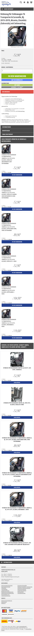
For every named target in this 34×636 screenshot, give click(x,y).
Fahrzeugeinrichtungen (7, 585)
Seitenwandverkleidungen (7, 593)
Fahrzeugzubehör (22, 589)
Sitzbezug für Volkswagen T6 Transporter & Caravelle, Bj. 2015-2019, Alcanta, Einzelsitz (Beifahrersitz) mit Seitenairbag (9, 159)
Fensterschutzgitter (22, 585)
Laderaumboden (5, 590)
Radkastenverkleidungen (7, 592)
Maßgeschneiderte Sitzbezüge (25, 587)
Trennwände (4, 589)
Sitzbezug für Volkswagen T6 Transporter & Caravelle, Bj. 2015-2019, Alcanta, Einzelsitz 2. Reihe (9, 258)
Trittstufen (3, 588)
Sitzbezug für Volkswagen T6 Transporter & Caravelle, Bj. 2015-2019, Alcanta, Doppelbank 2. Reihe (9, 290)
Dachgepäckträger (5, 587)
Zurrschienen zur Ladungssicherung (5, 595)
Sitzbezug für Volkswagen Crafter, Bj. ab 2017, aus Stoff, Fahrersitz (17, 368)
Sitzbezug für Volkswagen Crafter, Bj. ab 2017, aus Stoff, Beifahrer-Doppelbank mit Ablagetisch (17, 543)
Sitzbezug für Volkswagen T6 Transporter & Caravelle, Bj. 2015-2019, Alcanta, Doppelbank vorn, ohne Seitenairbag (9, 227)
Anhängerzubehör (22, 590)
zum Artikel (17, 382)
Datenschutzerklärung (6, 600)
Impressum (4, 602)
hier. (22, 629)
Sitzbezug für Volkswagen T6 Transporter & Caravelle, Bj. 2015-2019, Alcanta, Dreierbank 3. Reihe (9, 323)
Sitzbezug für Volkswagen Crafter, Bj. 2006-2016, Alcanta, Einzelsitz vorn (17, 403)
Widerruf (3, 603)
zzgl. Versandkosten (13, 61)
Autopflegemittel (21, 593)
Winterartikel (21, 592)
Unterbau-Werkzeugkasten (24, 588)
